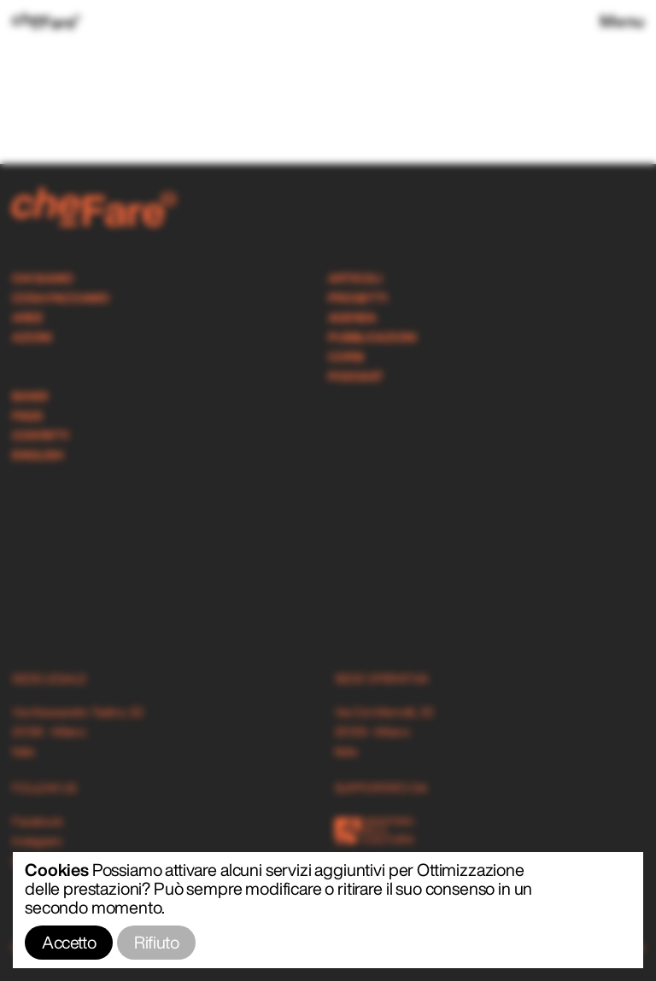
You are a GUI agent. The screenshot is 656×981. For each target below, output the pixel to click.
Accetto (69, 942)
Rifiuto (156, 942)
